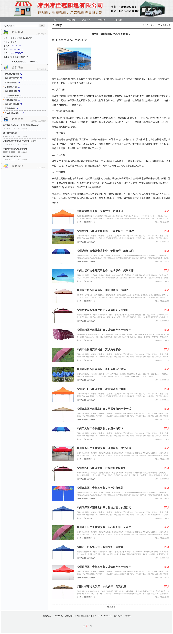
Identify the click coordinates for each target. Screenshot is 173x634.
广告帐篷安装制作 (13, 113)
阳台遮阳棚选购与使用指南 (15, 149)
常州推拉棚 (10, 108)
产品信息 (71, 20)
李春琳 (128, 616)
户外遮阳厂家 (11, 87)
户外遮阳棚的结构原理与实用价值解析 (20, 141)
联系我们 (117, 20)
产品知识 (102, 20)
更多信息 (111, 607)
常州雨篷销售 (11, 82)
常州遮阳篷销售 (12, 104)
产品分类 (86, 20)
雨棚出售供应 (11, 100)
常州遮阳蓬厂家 (12, 78)
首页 (55, 20)
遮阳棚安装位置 (10, 133)
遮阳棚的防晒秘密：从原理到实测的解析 (21, 125)
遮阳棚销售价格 (12, 74)
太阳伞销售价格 (12, 95)
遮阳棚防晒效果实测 (12, 156)
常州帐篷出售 (11, 91)
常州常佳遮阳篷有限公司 (86, 222)
